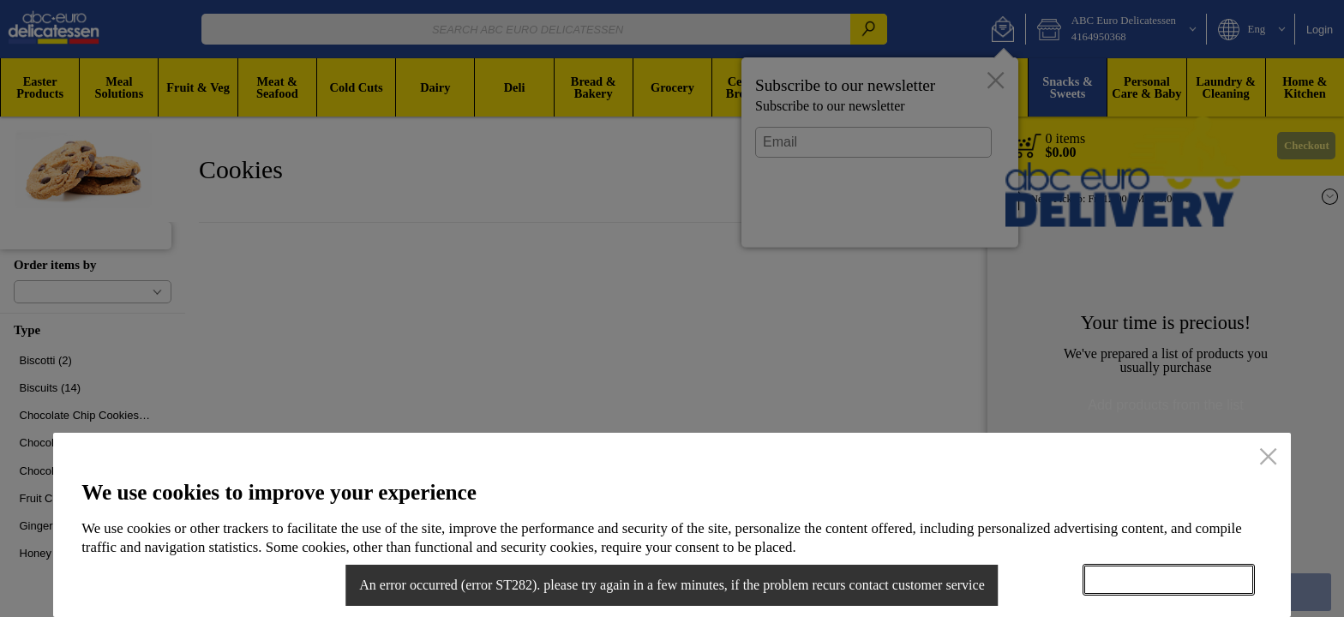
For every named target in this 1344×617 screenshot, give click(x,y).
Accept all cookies (1168, 579)
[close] (1268, 458)
